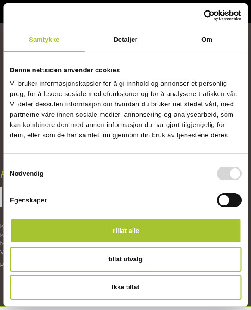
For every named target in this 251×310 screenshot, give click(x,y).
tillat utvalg (125, 259)
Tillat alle (125, 230)
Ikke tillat (125, 287)
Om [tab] (206, 39)
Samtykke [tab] (44, 39)
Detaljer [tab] (126, 39)
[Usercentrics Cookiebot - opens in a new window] (203, 15)
